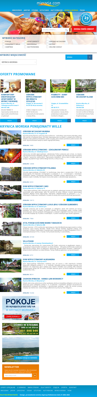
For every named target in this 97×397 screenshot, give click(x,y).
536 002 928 (80, 107)
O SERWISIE (21, 387)
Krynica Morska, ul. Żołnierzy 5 (83, 104)
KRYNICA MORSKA (71, 10)
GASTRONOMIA (31, 47)
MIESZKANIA (30, 44)
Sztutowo (37, 391)
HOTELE (50, 44)
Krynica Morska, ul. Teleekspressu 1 (35, 152)
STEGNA (35, 10)
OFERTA (64, 387)
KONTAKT (73, 387)
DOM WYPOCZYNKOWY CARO (35, 186)
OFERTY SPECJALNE (8, 387)
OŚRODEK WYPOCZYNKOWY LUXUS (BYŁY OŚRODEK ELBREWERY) (50, 204)
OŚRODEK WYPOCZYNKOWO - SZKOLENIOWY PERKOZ (46, 149)
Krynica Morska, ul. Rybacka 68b (34, 225)
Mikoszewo (4, 391)
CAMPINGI (7, 47)
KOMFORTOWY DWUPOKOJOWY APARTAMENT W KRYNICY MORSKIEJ (9, 97)
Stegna (29, 391)
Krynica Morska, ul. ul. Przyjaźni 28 (35, 133)
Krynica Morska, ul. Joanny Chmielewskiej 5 (38, 243)
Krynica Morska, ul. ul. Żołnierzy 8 (34, 207)
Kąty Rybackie (48, 391)
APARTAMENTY (31, 41)
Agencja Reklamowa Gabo (51, 395)
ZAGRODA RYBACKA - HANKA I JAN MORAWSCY (43, 279)
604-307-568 (5, 107)
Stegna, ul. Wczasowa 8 (34, 103)
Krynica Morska (60, 391)
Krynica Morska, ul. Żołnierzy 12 (34, 188)
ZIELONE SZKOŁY (54, 47)
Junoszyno (21, 391)
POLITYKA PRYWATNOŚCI (9, 395)
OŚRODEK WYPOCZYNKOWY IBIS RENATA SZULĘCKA (34, 97)
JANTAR (27, 10)
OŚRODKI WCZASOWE (56, 41)
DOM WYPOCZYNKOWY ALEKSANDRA (39, 259)
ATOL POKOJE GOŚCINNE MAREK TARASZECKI (42, 223)
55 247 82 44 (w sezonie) (34, 105)
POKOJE (6, 41)
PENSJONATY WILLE (11, 44)
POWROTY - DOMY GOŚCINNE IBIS (59, 95)
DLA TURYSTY (46, 387)
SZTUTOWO (44, 10)
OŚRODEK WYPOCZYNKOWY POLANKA (39, 168)
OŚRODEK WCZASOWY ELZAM (84, 95)
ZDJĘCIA (56, 387)
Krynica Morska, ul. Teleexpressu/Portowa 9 (9, 104)
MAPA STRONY (33, 387)
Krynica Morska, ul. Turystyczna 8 (34, 261)
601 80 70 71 (55, 107)
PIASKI (82, 10)
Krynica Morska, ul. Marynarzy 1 (34, 281)
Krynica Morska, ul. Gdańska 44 (34, 170)
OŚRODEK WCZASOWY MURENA (36, 131)
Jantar (12, 391)
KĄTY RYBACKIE (57, 10)
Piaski (69, 391)
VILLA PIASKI (28, 241)
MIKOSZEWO (17, 10)
